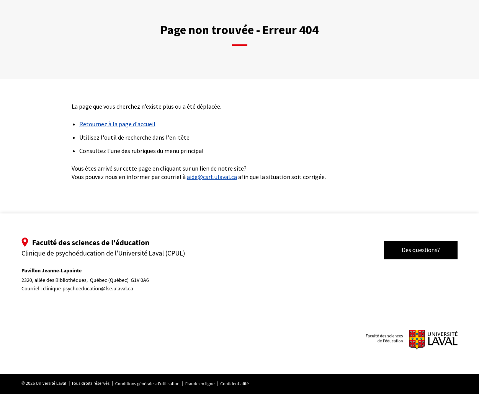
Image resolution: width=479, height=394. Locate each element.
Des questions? (421, 250)
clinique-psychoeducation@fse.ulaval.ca (88, 289)
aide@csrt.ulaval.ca (212, 177)
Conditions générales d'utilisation (147, 384)
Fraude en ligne (200, 384)
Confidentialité (234, 384)
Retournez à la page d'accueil (117, 124)
